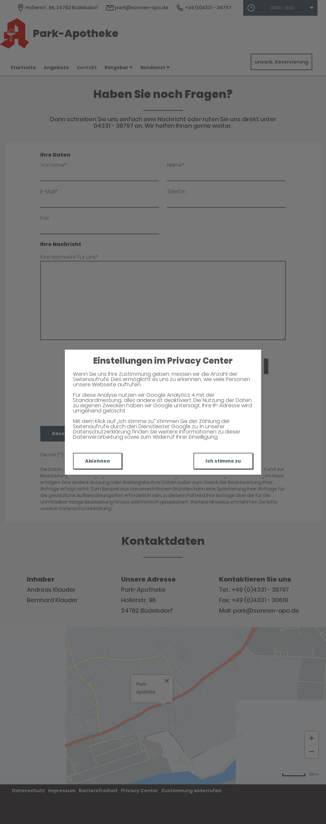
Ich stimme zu (223, 461)
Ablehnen (97, 461)
